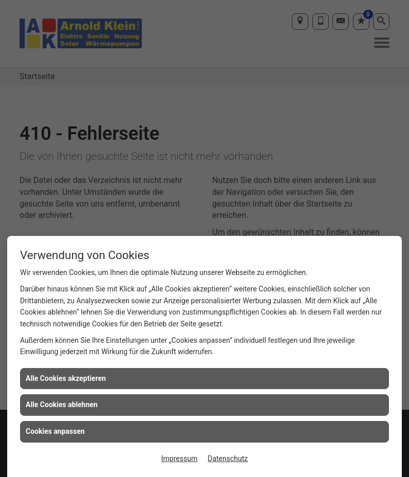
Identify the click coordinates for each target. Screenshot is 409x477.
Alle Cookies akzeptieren (66, 378)
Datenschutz (228, 458)
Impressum (179, 458)
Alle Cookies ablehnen (62, 404)
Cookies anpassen (55, 431)
